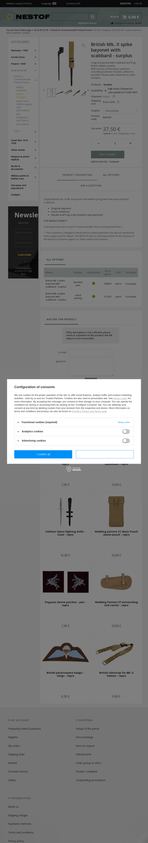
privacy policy (120, 398)
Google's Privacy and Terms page (89, 411)
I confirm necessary (43, 454)
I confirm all (105, 454)
